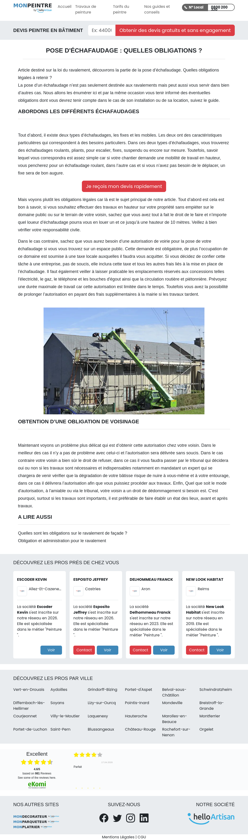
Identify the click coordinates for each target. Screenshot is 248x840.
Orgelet (206, 729)
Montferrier (209, 716)
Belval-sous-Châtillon (174, 692)
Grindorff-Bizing (102, 689)
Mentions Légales (118, 837)
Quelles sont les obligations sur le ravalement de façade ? (72, 533)
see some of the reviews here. (37, 777)
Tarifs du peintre (121, 9)
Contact (84, 650)
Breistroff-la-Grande (211, 705)
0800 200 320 (219, 8)
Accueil (64, 6)
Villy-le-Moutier (65, 716)
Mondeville (172, 703)
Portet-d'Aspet (138, 689)
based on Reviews (36, 771)
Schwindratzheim (215, 689)
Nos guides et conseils (157, 9)
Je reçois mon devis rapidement (124, 186)
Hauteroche (136, 716)
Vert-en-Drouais (28, 689)
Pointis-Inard (137, 703)
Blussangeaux (101, 729)
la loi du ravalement (71, 70)
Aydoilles (58, 689)
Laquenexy (98, 716)
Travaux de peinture (85, 9)
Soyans (57, 703)
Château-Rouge (140, 729)
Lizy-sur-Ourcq (102, 703)
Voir (51, 650)
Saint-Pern (60, 729)
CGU (142, 837)
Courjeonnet (25, 716)
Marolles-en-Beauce (174, 718)
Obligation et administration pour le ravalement (62, 540)
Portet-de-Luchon (30, 729)
